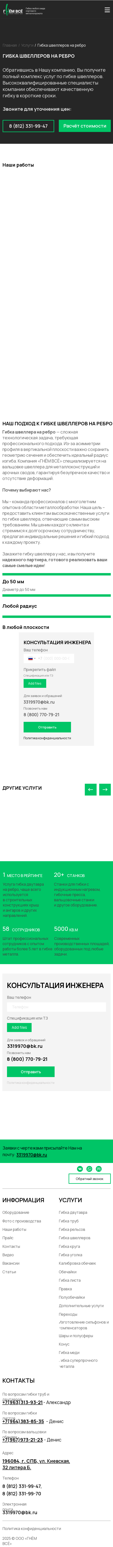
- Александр (57, 1402)
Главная (10, 45)
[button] (85, 126)
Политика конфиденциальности (47, 738)
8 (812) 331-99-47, (22, 1486)
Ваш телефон (36, 650)
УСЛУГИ (70, 1200)
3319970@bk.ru (25, 1046)
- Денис (55, 1421)
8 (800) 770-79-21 (27, 1059)
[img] (107, 9)
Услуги (27, 45)
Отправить (47, 727)
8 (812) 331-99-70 (21, 1493)
